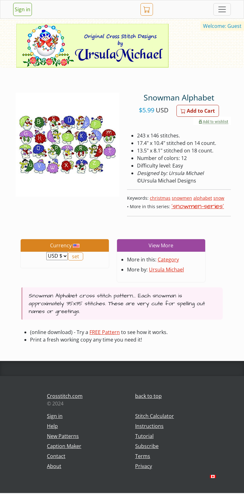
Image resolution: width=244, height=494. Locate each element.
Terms (142, 456)
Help (52, 426)
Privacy (143, 466)
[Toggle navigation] (222, 9)
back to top (148, 396)
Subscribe (147, 446)
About (54, 466)
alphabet (202, 198)
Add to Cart (197, 110)
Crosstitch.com (65, 396)
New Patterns (63, 436)
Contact (56, 456)
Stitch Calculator (154, 416)
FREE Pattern (104, 332)
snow (218, 198)
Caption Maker (64, 446)
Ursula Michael (166, 269)
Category (168, 259)
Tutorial (144, 436)
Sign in (22, 9)
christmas (160, 198)
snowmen (182, 198)
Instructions (149, 426)
